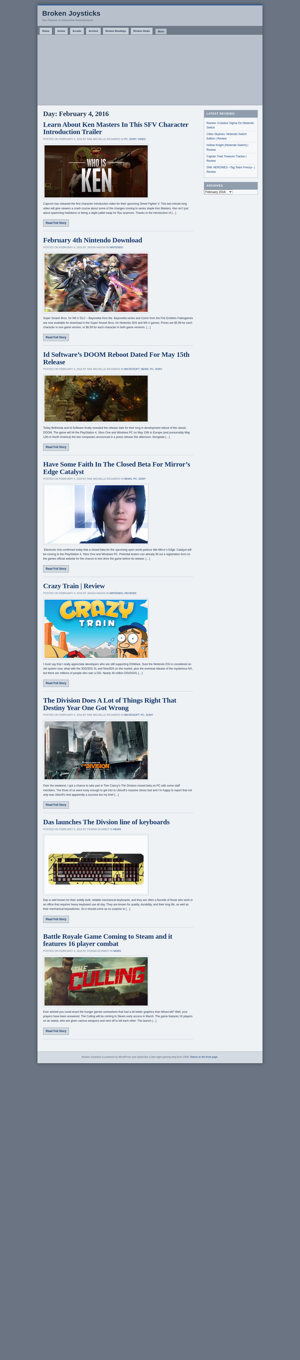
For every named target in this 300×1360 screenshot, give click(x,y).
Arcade (77, 31)
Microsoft (131, 369)
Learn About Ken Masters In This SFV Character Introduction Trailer (115, 128)
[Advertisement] (150, 70)
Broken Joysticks (71, 13)
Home (45, 31)
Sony (132, 139)
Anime (61, 31)
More (161, 31)
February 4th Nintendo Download (92, 240)
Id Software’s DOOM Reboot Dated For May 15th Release (116, 358)
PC (126, 139)
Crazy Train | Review (74, 586)
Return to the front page (204, 1056)
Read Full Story (56, 223)
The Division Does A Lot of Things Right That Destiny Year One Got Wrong (109, 704)
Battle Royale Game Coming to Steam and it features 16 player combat (107, 940)
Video (142, 139)
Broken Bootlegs (115, 31)
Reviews (130, 593)
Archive (93, 31)
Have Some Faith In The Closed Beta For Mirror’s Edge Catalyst (116, 467)
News (145, 369)
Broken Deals (141, 31)
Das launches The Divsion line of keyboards (106, 822)
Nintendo (116, 247)
